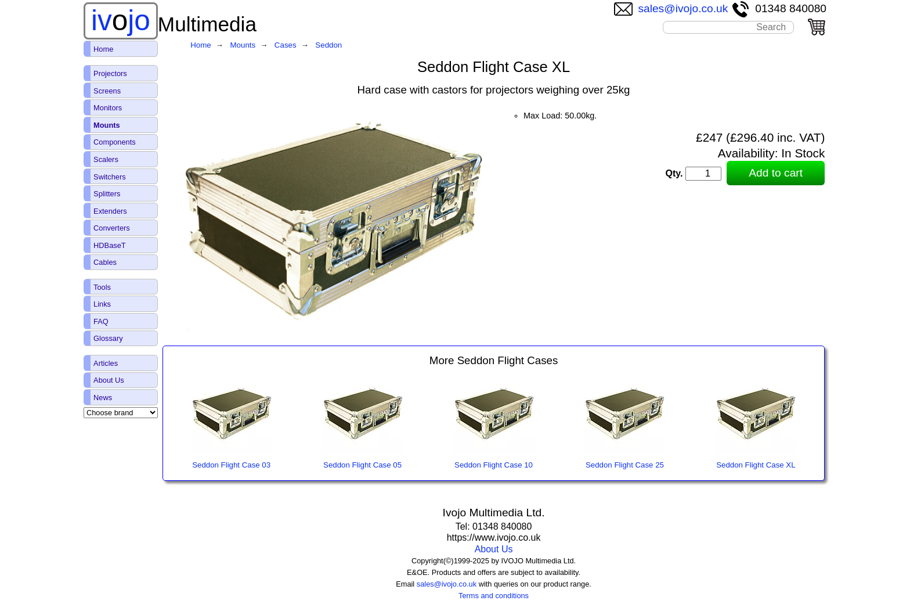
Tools (102, 287)
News (102, 397)
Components (114, 142)
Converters (111, 228)
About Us (494, 549)
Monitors (107, 107)
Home (103, 49)
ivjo (120, 20)
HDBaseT (109, 245)
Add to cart (776, 173)
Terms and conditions (493, 595)
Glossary (108, 338)
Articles (105, 363)
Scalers (105, 159)
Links (102, 304)
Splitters (106, 193)
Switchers (109, 176)
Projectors (110, 73)
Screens (107, 91)
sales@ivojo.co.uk (671, 8)
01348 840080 (778, 8)
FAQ (101, 321)
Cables (105, 262)
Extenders (110, 211)
